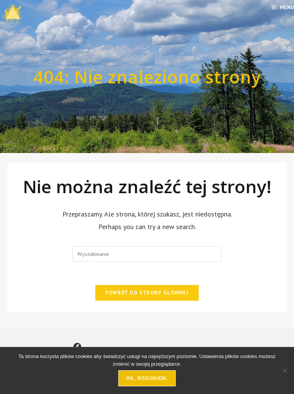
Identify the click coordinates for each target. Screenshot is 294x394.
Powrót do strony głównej (147, 293)
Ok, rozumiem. (147, 378)
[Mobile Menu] (282, 7)
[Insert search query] (147, 254)
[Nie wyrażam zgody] (284, 370)
